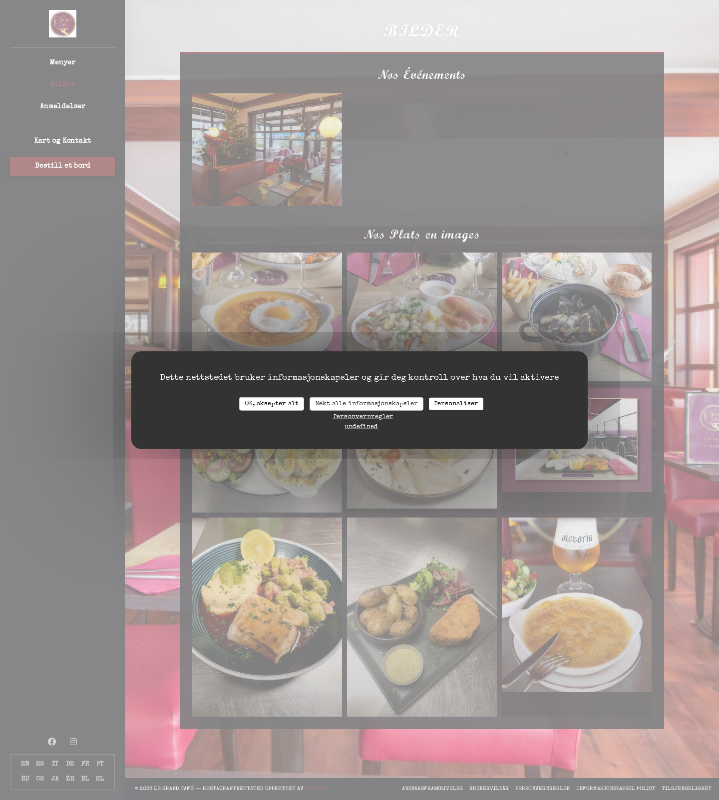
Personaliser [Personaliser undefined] (456, 403)
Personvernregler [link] (363, 417)
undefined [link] (361, 427)
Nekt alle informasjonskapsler (366, 403)
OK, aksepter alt (272, 403)
